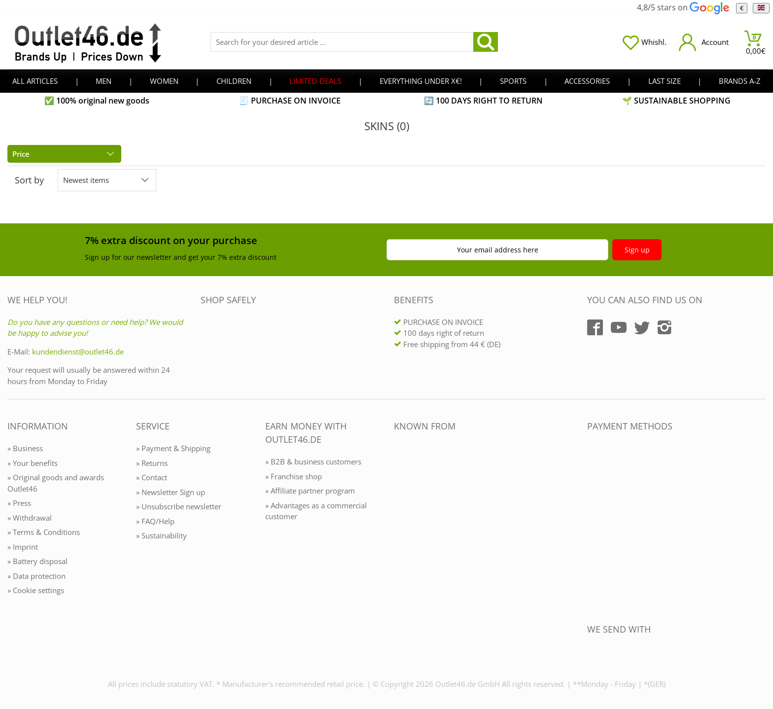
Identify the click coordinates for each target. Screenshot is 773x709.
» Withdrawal (29, 518)
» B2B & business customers (313, 461)
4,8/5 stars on (683, 7)
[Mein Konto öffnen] (704, 42)
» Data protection (36, 576)
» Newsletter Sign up (170, 492)
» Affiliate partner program (310, 491)
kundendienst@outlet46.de (78, 351)
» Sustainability (161, 535)
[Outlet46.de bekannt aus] (401, 533)
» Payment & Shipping (173, 448)
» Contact (151, 477)
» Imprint (22, 547)
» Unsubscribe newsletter (178, 506)
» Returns (152, 463)
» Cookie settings (35, 590)
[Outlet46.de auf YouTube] (619, 327)
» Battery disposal (37, 561)
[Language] (761, 8)
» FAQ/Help (155, 521)
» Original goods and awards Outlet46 (55, 483)
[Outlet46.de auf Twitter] (642, 327)
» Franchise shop (293, 476)
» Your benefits (32, 463)
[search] (485, 42)
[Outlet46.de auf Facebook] (595, 327)
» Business (25, 448)
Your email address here (497, 249)
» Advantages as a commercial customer (316, 511)
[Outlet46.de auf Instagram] (664, 327)
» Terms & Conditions (43, 532)
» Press (19, 503)
